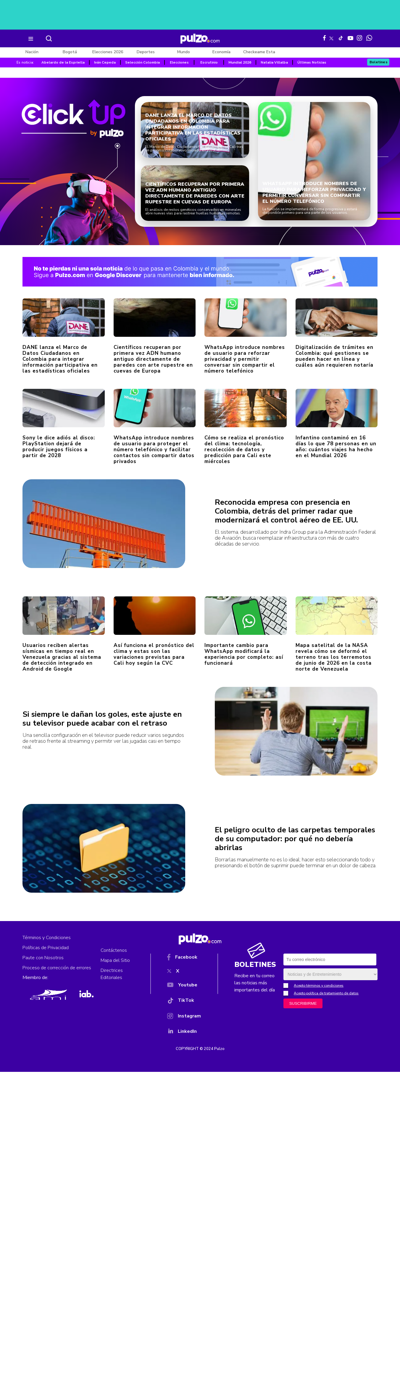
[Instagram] (184, 1017)
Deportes (146, 52)
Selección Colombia (142, 62)
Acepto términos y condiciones (318, 985)
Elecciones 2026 (107, 52)
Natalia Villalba (274, 62)
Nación (31, 52)
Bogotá (70, 52)
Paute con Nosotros (43, 957)
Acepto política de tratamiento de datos (326, 993)
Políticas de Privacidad (45, 947)
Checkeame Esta (259, 52)
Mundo (183, 52)
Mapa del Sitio (115, 960)
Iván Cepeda (105, 62)
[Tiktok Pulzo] (340, 37)
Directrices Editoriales (112, 974)
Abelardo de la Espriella (63, 62)
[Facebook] (184, 958)
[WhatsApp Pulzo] (369, 37)
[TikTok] (184, 1001)
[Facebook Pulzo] (324, 38)
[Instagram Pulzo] (359, 38)
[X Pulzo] (331, 37)
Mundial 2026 (239, 62)
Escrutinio (209, 62)
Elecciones (179, 62)
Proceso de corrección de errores (56, 968)
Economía (221, 52)
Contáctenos (114, 950)
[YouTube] (184, 986)
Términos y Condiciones (46, 937)
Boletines (379, 62)
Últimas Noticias (311, 62)
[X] (184, 972)
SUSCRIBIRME (303, 1003)
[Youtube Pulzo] (350, 37)
